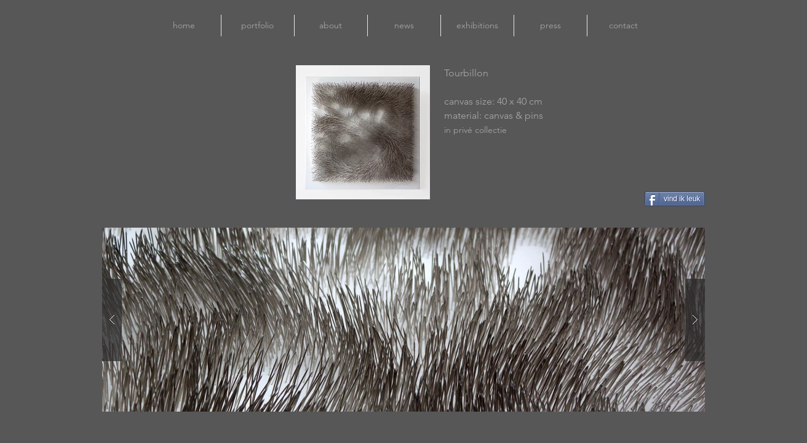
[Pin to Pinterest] (608, 199)
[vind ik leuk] (675, 198)
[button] (403, 320)
